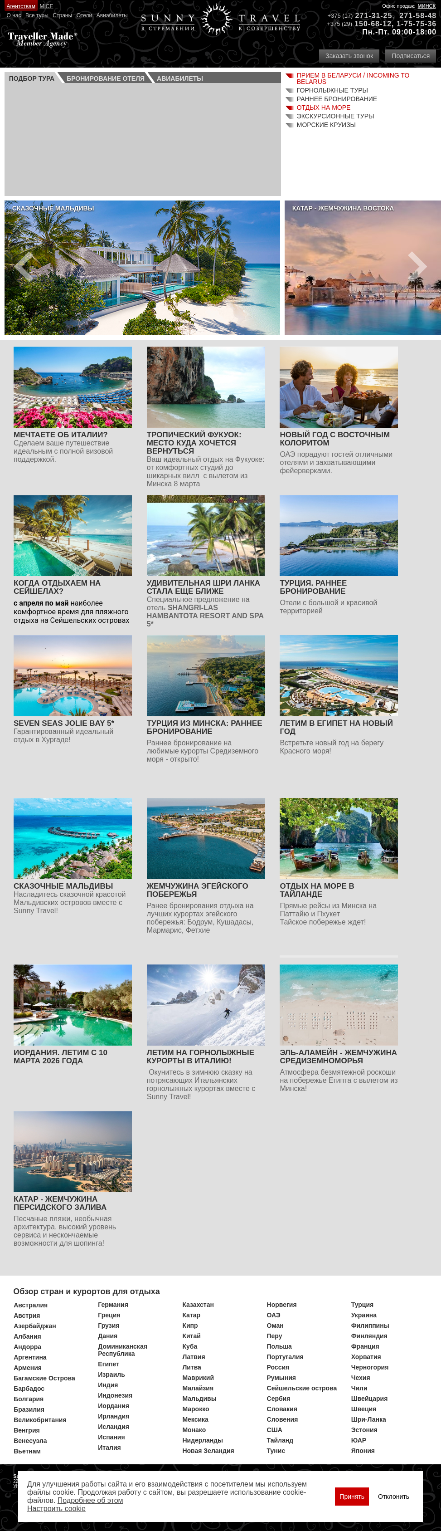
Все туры (36, 15)
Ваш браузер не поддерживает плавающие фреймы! (143, 138)
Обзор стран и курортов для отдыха (86, 1291)
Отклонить (393, 1496)
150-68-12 (373, 24)
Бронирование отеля (106, 78)
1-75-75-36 (416, 24)
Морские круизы (326, 125)
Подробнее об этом (90, 1500)
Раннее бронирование (337, 99)
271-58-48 (417, 16)
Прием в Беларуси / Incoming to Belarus (353, 78)
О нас (14, 15)
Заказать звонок (349, 55)
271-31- (369, 16)
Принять (351, 1496)
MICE (46, 6)
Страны (62, 15)
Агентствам (21, 6)
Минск (427, 6)
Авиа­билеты (180, 78)
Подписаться (411, 55)
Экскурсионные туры (335, 116)
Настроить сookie (56, 1508)
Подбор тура (31, 78)
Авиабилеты (112, 15)
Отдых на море (324, 107)
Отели (84, 15)
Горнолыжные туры (332, 90)
